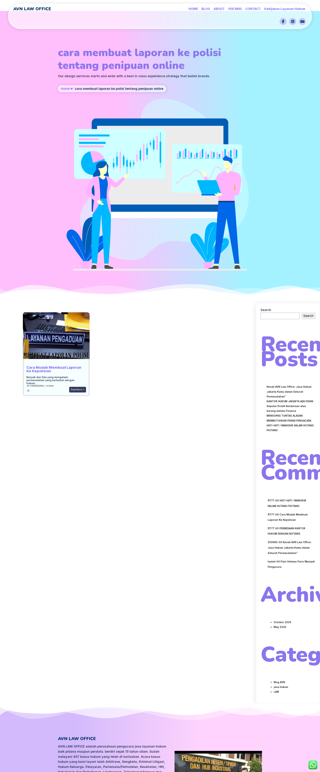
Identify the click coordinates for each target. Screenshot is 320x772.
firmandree (37, 231)
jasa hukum (281, 532)
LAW (276, 537)
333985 (273, 387)
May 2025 (280, 472)
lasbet (271, 407)
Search (266, 156)
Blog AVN (279, 527)
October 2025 (282, 468)
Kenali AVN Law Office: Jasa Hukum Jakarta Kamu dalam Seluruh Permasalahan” (289, 237)
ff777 (271, 346)
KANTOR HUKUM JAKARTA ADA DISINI (290, 247)
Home (65, 110)
